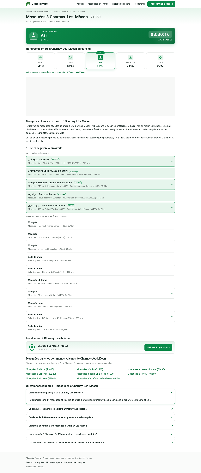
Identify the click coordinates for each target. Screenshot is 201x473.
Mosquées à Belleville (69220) (41, 374)
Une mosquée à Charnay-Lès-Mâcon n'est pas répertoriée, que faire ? (63, 434)
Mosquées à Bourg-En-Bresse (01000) (95, 374)
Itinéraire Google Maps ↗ (158, 347)
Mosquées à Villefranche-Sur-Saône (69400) (98, 378)
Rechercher (139, 4)
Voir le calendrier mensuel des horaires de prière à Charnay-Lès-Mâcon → (57, 72)
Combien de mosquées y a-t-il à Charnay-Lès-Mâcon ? (56, 392)
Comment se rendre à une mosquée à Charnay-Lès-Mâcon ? (58, 425)
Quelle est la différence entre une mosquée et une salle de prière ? (62, 417)
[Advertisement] (100, 96)
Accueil (80, 4)
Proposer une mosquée (161, 4)
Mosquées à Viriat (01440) (90, 369)
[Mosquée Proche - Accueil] (37, 4)
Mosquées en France (98, 4)
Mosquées (39, 462)
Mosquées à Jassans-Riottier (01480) (146, 369)
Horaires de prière (121, 4)
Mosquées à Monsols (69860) (41, 378)
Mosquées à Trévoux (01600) (142, 374)
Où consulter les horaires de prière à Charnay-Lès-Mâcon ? (58, 409)
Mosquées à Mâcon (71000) (40, 369)
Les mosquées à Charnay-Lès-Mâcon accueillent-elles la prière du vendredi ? (67, 442)
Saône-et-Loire (60, 11)
